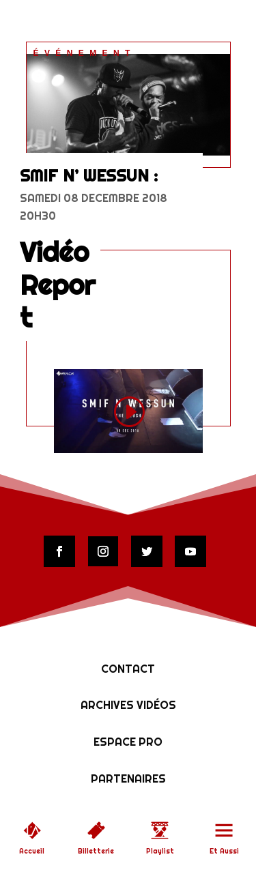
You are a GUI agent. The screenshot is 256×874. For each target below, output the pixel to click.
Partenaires (128, 779)
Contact (128, 669)
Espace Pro (128, 742)
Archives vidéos (128, 705)
